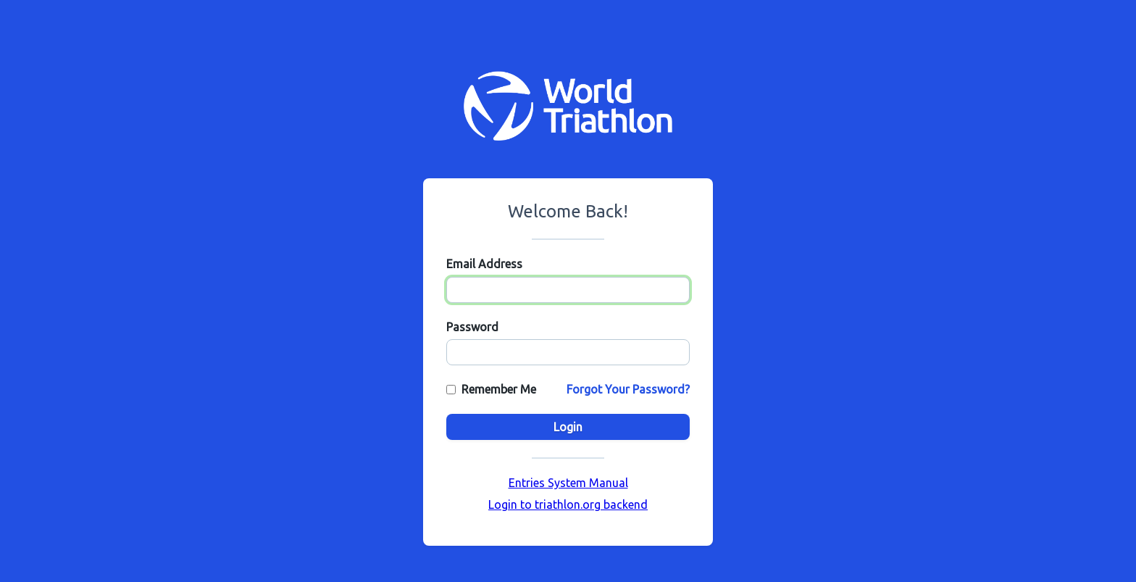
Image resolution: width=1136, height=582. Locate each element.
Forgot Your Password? (628, 389)
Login (568, 426)
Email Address (484, 263)
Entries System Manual (568, 482)
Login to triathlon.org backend (568, 504)
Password (472, 326)
